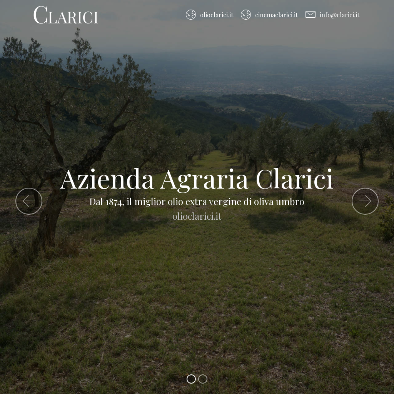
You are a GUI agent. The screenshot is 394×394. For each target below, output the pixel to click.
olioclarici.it (209, 15)
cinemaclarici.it (269, 15)
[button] (28, 201)
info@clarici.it (332, 15)
